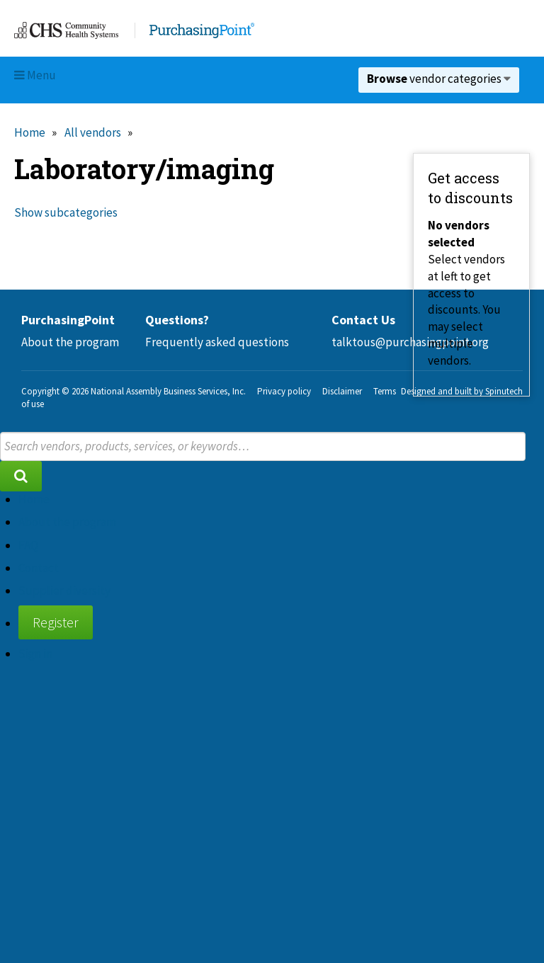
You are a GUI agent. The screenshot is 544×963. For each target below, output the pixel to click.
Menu (35, 75)
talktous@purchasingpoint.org (410, 342)
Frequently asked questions (217, 342)
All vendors (92, 132)
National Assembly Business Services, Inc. (168, 391)
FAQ (28, 545)
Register (56, 622)
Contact (38, 568)
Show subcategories (66, 212)
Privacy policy (284, 391)
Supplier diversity (64, 590)
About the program (70, 342)
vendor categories (439, 78)
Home (29, 132)
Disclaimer (342, 391)
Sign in (35, 653)
